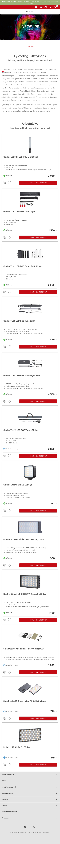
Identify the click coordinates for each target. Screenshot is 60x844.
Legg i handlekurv (38, 183)
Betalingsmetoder (30, 775)
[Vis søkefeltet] (36, 7)
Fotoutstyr (30, 818)
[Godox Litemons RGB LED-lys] (30, 484)
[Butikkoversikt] (41, 7)
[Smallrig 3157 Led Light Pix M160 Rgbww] (30, 646)
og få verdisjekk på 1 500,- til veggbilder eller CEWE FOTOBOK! (30, 2)
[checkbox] (10, 183)
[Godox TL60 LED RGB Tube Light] (30, 320)
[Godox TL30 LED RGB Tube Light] (30, 211)
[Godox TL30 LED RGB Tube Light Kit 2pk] (30, 265)
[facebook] (25, 827)
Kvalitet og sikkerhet (30, 787)
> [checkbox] (5, 182)
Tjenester (30, 799)
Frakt (30, 781)
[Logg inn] (51, 7)
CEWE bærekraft (30, 793)
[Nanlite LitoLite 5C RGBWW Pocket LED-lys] (30, 593)
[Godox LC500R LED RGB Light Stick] (30, 156)
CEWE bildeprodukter (30, 812)
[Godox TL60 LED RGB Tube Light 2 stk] (30, 375)
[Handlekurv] (55, 7)
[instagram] (34, 827)
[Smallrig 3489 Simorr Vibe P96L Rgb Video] (30, 696)
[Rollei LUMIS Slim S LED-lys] (30, 742)
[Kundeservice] (46, 7)
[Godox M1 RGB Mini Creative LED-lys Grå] (30, 538)
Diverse (30, 806)
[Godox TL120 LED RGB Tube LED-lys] (30, 429)
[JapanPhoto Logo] (6, 8)
